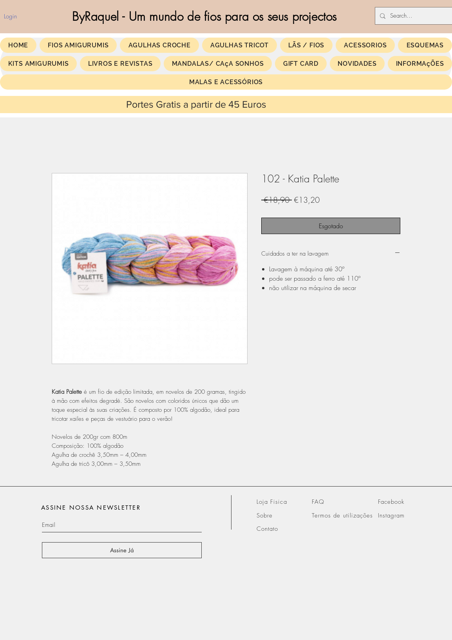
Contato (267, 529)
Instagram (391, 515)
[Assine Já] (122, 550)
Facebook (391, 502)
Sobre (265, 515)
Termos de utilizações (342, 515)
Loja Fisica (272, 502)
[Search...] (416, 15)
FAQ (318, 502)
